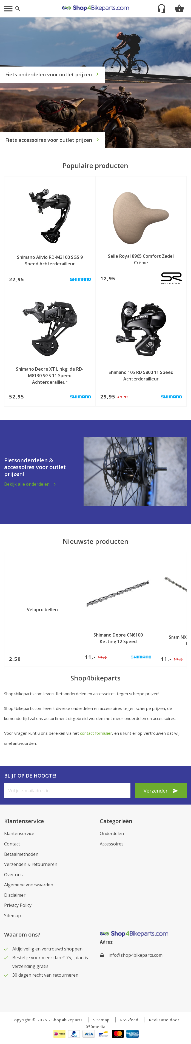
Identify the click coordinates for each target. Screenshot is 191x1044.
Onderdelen (112, 833)
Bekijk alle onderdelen (27, 484)
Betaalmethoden (21, 854)
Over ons (13, 874)
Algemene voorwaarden (28, 884)
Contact (12, 843)
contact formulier (96, 733)
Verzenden (156, 790)
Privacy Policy (18, 905)
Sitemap (12, 915)
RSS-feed (129, 1019)
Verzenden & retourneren (30, 864)
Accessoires (112, 843)
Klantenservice (19, 833)
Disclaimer (14, 895)
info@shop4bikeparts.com (136, 955)
